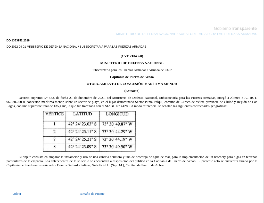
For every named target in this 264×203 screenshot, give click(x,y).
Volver (16, 194)
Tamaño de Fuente (91, 194)
